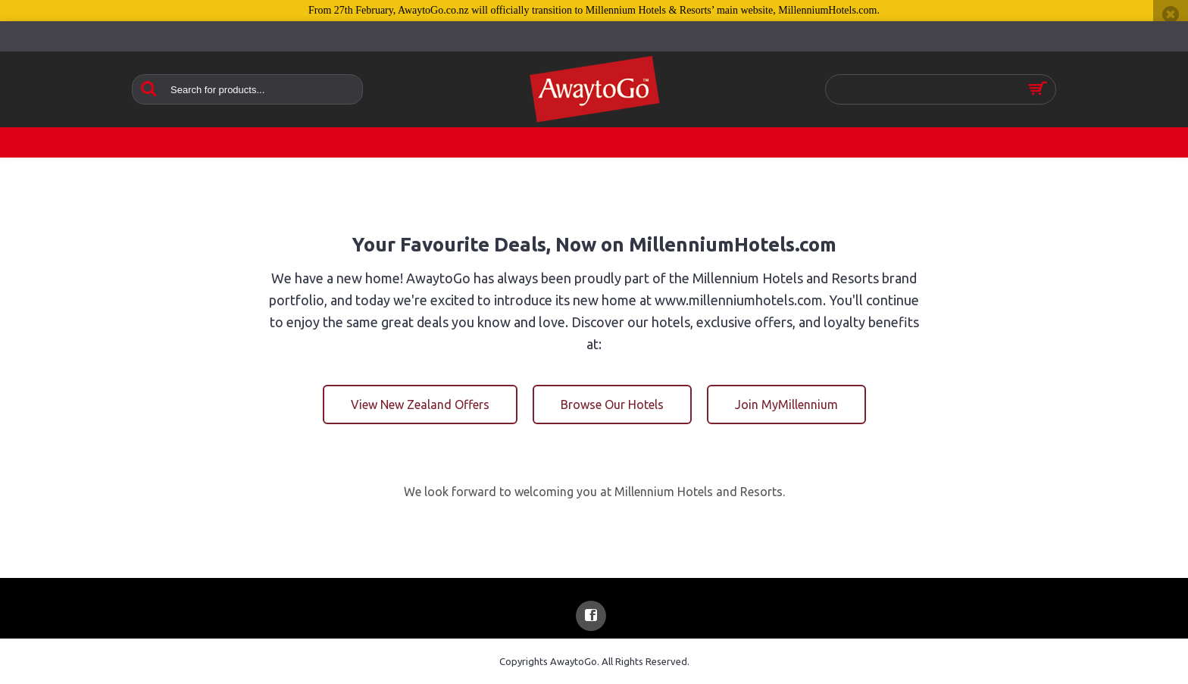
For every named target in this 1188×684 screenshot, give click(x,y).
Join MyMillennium (786, 404)
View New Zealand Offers (420, 404)
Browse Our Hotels (612, 404)
